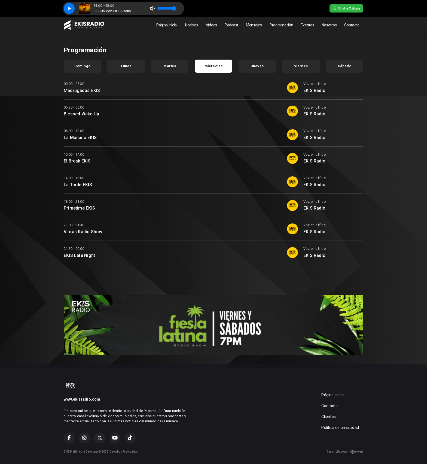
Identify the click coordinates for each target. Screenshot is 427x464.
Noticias (191, 25)
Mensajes (254, 25)
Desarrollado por (345, 452)
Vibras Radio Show (83, 231)
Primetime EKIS (79, 208)
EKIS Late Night (79, 255)
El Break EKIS (77, 161)
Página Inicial (167, 25)
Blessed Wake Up (81, 113)
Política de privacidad (340, 427)
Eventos (307, 25)
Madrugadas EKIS (82, 90)
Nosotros (329, 25)
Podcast (231, 25)
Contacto (351, 25)
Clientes (328, 416)
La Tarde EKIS (78, 184)
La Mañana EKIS (80, 137)
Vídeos (211, 25)
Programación (281, 25)
